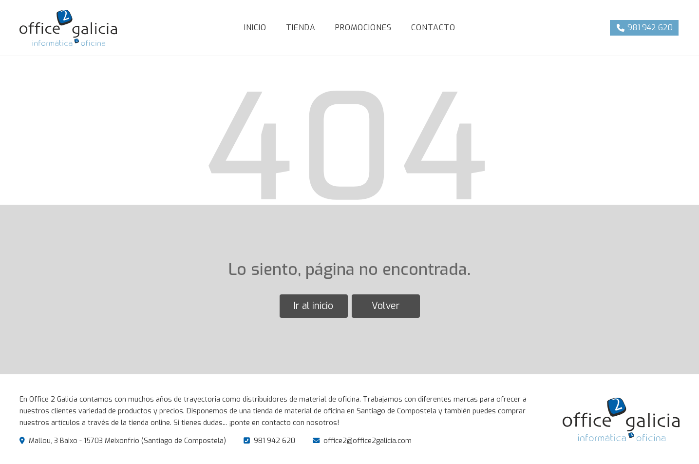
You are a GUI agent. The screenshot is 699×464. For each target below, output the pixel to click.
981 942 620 (274, 440)
